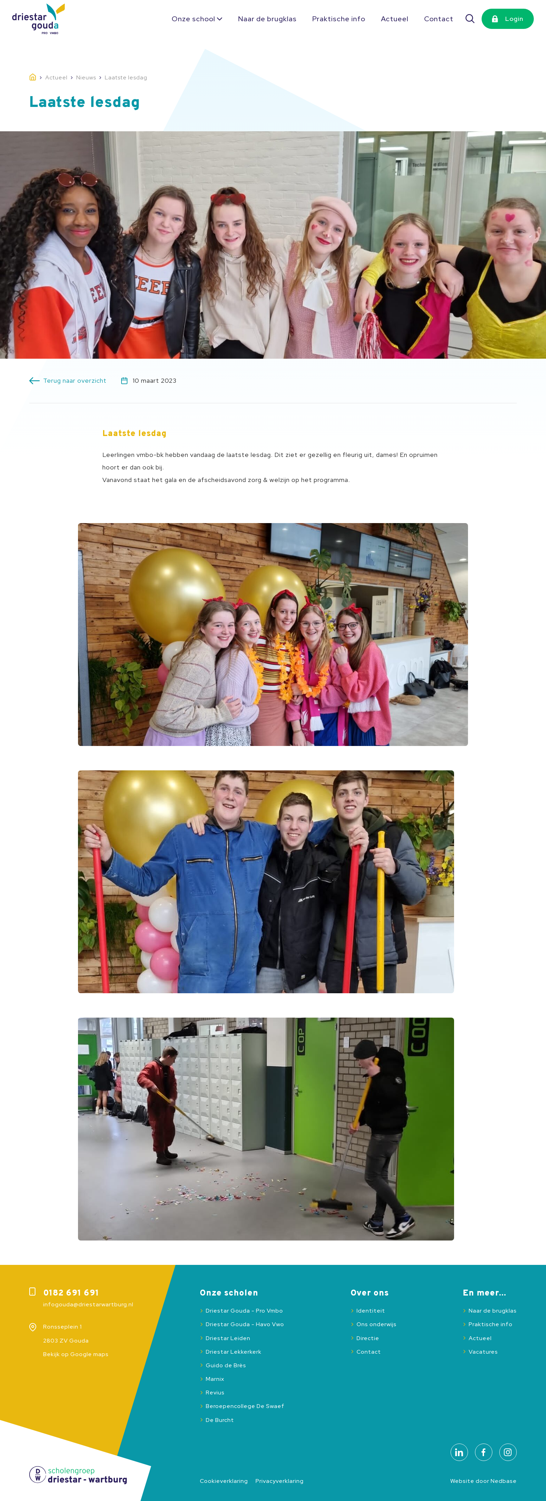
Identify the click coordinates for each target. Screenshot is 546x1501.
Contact (438, 18)
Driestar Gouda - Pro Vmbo (244, 1310)
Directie (368, 1338)
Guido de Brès (226, 1365)
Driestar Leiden (228, 1338)
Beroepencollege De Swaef (245, 1406)
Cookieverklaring (224, 1481)
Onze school (193, 18)
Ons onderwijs (377, 1324)
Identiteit (371, 1310)
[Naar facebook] (483, 1452)
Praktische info (338, 18)
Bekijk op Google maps (76, 1354)
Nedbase (504, 1481)
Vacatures (483, 1351)
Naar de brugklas (267, 18)
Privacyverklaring (280, 1481)
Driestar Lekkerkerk (234, 1351)
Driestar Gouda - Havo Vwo (245, 1324)
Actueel (394, 18)
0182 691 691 (71, 1293)
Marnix (215, 1379)
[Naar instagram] (508, 1452)
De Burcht (220, 1420)
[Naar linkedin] (459, 1452)
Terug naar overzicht (75, 381)
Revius (215, 1392)
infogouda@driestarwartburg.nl (88, 1304)
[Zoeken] (470, 19)
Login (514, 19)
